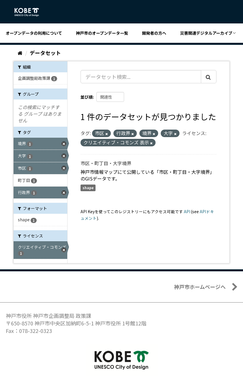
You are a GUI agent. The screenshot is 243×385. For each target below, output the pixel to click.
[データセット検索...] (141, 76)
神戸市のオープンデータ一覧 (102, 33)
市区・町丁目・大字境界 (106, 163)
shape (88, 187)
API (187, 211)
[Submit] (208, 76)
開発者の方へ (154, 33)
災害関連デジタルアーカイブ (206, 33)
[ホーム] (20, 52)
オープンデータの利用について (34, 33)
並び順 (87, 97)
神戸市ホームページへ (200, 286)
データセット (45, 52)
